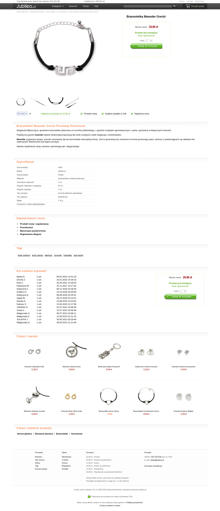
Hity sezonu (40, 460)
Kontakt (190, 1)
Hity (96, 6)
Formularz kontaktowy (153, 466)
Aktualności (66, 457)
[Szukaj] (147, 6)
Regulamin (66, 466)
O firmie (65, 460)
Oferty (86, 6)
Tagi (36, 466)
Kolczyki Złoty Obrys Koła (71, 411)
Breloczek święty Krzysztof (109, 367)
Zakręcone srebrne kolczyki (146, 367)
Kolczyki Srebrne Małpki (183, 411)
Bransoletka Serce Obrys (109, 411)
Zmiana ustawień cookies (110, 505)
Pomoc (182, 1)
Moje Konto (199, 1)
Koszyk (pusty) (41, 469)
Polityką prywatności (134, 502)
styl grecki (78, 255)
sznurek (58, 255)
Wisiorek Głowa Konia (72, 367)
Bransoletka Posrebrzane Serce (146, 411)
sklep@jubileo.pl (157, 460)
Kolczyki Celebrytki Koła (34, 367)
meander (67, 255)
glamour (48, 255)
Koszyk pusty (197, 6)
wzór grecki (37, 255)
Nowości (73, 6)
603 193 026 (156, 457)
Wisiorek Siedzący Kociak (34, 411)
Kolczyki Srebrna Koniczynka (183, 367)
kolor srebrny (24, 255)
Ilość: (142, 40)
